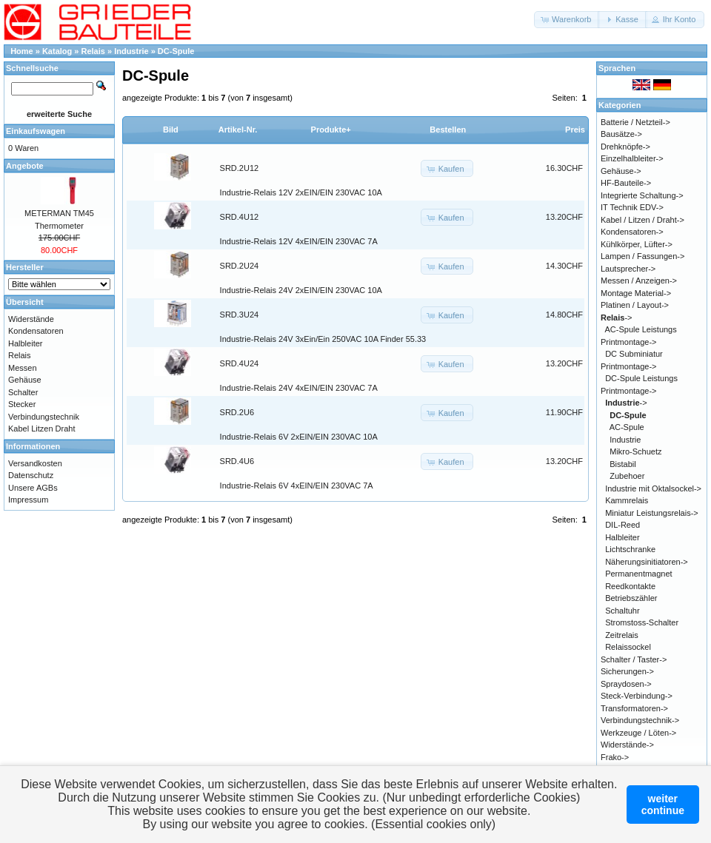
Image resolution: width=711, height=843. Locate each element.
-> (616, 317)
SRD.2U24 (239, 265)
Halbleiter (25, 343)
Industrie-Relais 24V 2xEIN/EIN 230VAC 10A (301, 290)
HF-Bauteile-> (626, 182)
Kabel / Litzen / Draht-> (642, 219)
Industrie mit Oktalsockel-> (653, 488)
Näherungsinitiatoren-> (646, 561)
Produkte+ (331, 129)
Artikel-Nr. (238, 129)
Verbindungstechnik (43, 416)
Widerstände (31, 319)
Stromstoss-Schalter (641, 622)
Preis (575, 129)
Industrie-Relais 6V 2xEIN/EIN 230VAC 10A (299, 436)
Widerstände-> (627, 744)
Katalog (57, 51)
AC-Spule (627, 427)
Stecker (22, 404)
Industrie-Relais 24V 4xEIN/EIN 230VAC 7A (299, 387)
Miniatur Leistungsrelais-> (651, 512)
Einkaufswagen (35, 131)
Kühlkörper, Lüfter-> (636, 244)
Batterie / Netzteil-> (635, 122)
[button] (567, 19)
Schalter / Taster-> (634, 659)
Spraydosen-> (626, 683)
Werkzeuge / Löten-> (638, 732)
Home (21, 51)
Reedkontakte (630, 586)
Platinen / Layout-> (635, 304)
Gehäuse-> (621, 171)
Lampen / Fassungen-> (642, 256)
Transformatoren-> (634, 708)
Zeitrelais (621, 635)
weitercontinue (662, 804)
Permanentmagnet (638, 573)
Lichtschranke (630, 549)
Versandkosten (35, 463)
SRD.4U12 (239, 216)
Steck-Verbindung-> (636, 695)
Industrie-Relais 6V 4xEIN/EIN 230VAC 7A (296, 485)
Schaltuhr (622, 610)
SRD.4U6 (237, 461)
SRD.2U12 (239, 168)
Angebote (25, 165)
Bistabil (622, 464)
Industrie (131, 51)
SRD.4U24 (239, 363)
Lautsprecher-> (628, 268)
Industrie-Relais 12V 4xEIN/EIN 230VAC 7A (299, 241)
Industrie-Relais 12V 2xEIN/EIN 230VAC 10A (301, 192)
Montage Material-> (636, 293)
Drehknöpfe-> (625, 146)
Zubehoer (627, 475)
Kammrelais (626, 500)
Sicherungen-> (627, 671)
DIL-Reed (622, 524)
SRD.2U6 (237, 412)
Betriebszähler (631, 598)
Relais (93, 51)
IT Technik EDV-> (632, 207)
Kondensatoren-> (632, 231)
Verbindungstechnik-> (640, 720)
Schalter (23, 392)
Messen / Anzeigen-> (639, 280)
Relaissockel (628, 646)
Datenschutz (30, 475)
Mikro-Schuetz (635, 451)
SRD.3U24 (239, 314)
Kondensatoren (36, 330)
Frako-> (615, 757)
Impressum (28, 499)
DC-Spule (176, 51)
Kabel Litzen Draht (42, 428)
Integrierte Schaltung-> (642, 195)
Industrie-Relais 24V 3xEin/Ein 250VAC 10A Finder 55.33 (323, 339)
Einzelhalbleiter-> (632, 158)
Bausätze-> (621, 134)
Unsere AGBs (33, 487)
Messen (22, 367)
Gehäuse (24, 379)
